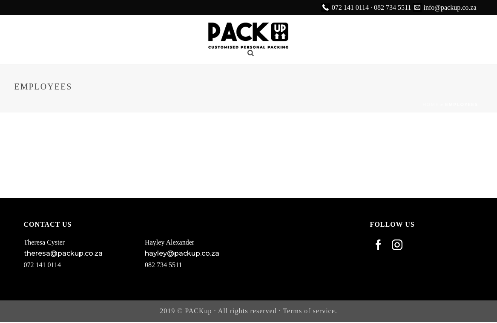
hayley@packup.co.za (182, 253)
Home (430, 104)
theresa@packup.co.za (63, 253)
